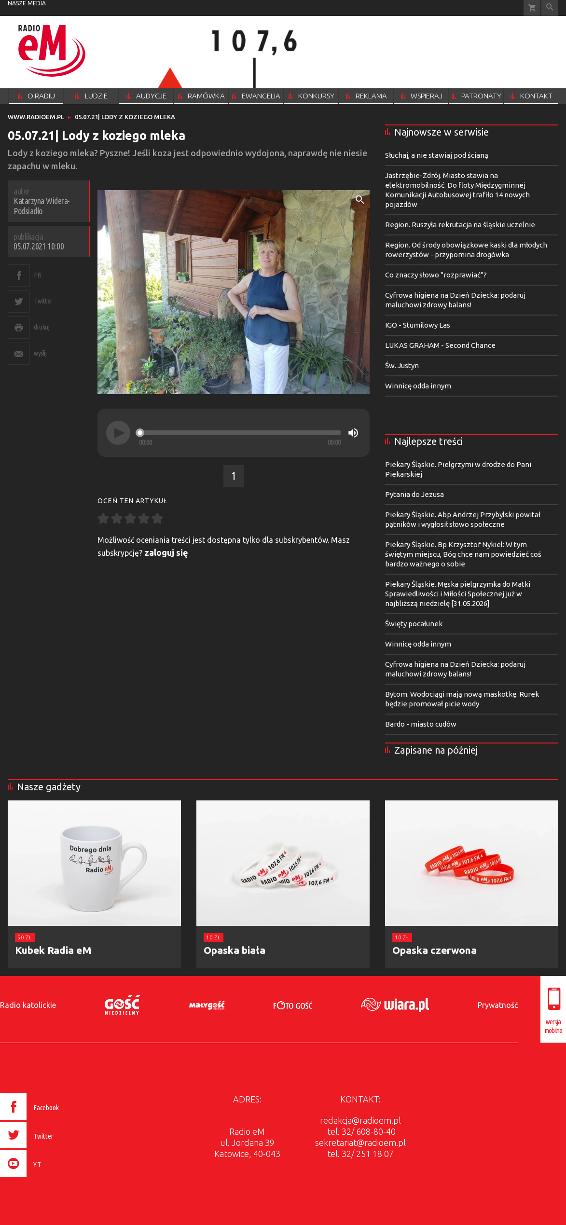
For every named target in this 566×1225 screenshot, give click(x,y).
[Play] (118, 433)
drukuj (41, 327)
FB (37, 275)
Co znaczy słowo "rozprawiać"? (436, 275)
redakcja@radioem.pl (360, 1120)
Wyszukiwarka (549, 8)
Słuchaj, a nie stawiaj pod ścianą (436, 155)
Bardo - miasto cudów (420, 724)
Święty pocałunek (413, 623)
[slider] (240, 432)
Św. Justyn (402, 365)
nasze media (27, 3)
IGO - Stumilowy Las (417, 325)
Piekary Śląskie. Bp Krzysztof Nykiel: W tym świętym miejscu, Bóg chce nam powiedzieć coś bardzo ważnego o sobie (463, 554)
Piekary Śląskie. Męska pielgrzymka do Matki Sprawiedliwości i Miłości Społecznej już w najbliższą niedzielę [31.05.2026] (457, 593)
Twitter (43, 301)
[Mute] (353, 433)
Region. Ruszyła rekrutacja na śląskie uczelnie (460, 224)
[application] (233, 433)
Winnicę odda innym (418, 386)
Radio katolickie (28, 1005)
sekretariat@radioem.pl (360, 1142)
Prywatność (498, 1005)
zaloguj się (166, 552)
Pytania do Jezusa (414, 494)
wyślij (40, 353)
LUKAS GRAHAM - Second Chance (440, 345)
